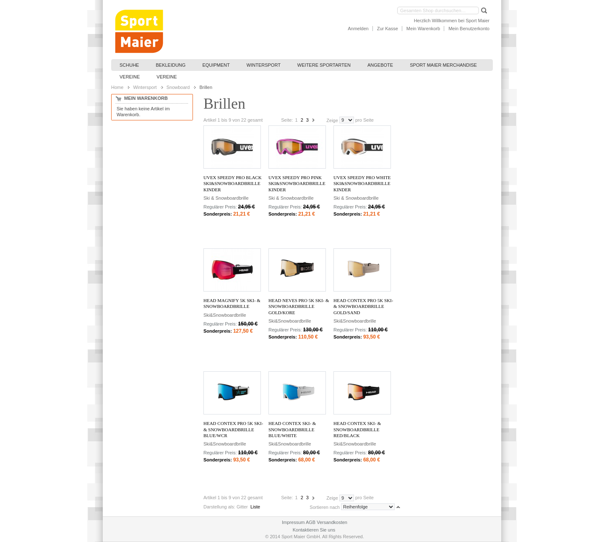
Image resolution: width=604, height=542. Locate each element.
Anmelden (358, 28)
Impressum (293, 522)
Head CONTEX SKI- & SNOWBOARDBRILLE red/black (357, 429)
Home (117, 87)
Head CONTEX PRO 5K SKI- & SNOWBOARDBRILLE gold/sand (363, 306)
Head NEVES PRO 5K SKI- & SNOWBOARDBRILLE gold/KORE (298, 306)
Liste (255, 506)
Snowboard (178, 87)
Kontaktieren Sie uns (314, 529)
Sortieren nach (325, 506)
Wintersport (144, 87)
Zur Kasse (387, 28)
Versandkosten (332, 522)
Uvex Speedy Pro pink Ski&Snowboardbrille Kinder (296, 183)
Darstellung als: (219, 506)
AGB (310, 522)
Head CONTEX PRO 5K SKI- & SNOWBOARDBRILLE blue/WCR (233, 429)
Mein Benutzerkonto (468, 28)
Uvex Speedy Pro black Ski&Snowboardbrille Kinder (232, 183)
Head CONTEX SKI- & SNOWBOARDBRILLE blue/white (292, 429)
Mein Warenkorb (423, 28)
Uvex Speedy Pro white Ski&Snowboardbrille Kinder (362, 183)
